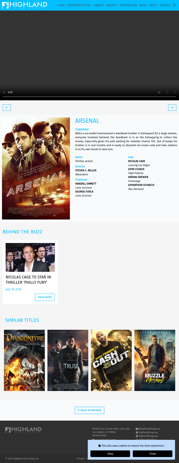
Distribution (128, 5)
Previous (8, 363)
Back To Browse (89, 410)
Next (171, 363)
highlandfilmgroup (148, 432)
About (153, 5)
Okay (110, 453)
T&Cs (99, 458)
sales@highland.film (106, 440)
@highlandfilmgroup (149, 428)
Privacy (81, 458)
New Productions (79, 5)
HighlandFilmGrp (147, 439)
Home (61, 5)
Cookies (91, 458)
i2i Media (169, 458)
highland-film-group (149, 443)
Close (152, 453)
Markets (111, 5)
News (142, 5)
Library (99, 5)
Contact (165, 5)
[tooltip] (7, 107)
